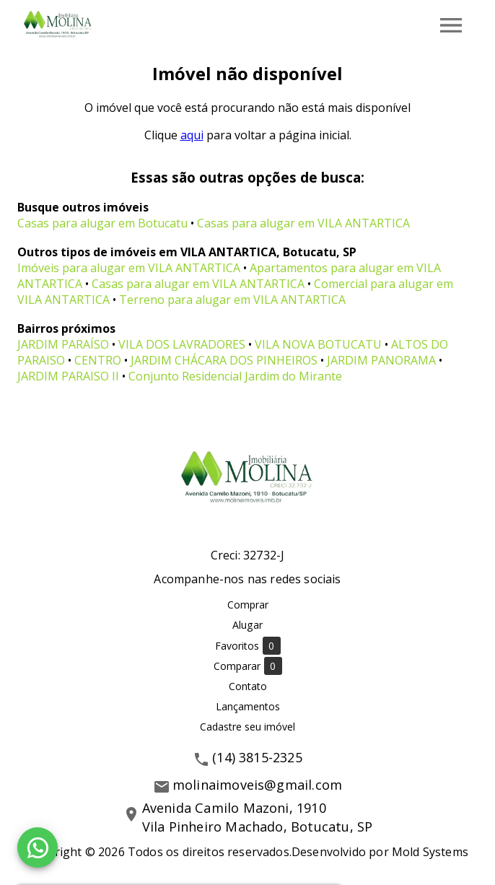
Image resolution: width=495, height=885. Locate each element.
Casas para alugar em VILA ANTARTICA (303, 223)
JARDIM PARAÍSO (63, 344)
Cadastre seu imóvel (247, 726)
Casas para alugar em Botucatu (102, 223)
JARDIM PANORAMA (381, 360)
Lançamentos (248, 706)
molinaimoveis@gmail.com (257, 784)
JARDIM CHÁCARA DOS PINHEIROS (224, 360)
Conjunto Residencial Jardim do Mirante (235, 376)
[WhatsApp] (37, 847)
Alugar (247, 625)
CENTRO (97, 360)
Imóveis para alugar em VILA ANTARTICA (128, 268)
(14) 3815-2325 (257, 757)
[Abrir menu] (451, 25)
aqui (191, 135)
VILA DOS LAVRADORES (181, 344)
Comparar (248, 666)
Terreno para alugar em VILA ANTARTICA (232, 300)
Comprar (247, 604)
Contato (248, 686)
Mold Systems (430, 852)
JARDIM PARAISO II (68, 376)
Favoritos (248, 646)
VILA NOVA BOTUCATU (318, 344)
